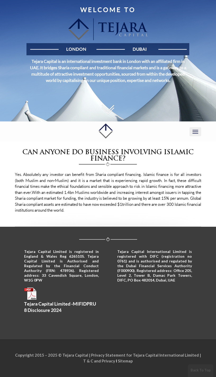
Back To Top (201, 370)
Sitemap (125, 360)
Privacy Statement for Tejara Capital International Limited (145, 355)
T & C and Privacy (99, 360)
